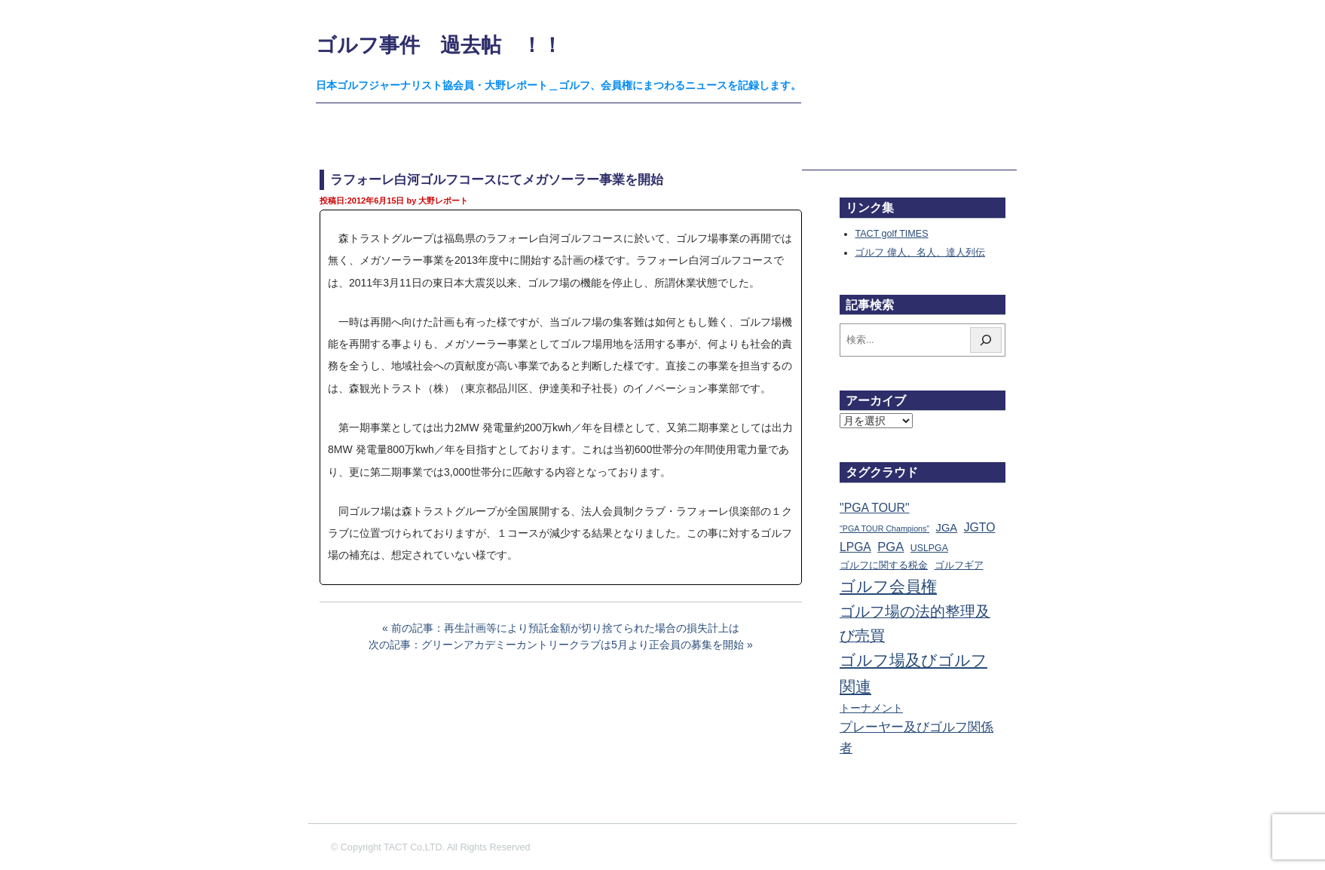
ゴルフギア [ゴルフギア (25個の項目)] (959, 565)
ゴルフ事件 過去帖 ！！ (439, 45)
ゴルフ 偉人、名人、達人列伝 (920, 252)
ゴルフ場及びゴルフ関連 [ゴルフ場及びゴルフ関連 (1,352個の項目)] (913, 672)
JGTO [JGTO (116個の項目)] (980, 527)
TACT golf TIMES (891, 233)
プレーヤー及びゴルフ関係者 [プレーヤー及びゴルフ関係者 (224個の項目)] (916, 737)
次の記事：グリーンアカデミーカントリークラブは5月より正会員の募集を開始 (556, 645)
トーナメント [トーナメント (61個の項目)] (871, 708)
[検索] (986, 340)
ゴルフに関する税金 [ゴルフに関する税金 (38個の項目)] (884, 565)
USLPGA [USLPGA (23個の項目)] (929, 548)
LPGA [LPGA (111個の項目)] (855, 547)
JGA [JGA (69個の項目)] (947, 528)
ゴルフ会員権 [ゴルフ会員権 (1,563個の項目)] (888, 586)
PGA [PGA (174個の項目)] (890, 547)
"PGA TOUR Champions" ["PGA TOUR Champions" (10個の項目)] (884, 528)
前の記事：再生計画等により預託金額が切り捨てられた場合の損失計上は (565, 628)
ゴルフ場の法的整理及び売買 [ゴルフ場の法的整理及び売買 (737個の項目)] (915, 623)
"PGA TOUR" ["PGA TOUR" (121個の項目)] (875, 507)
